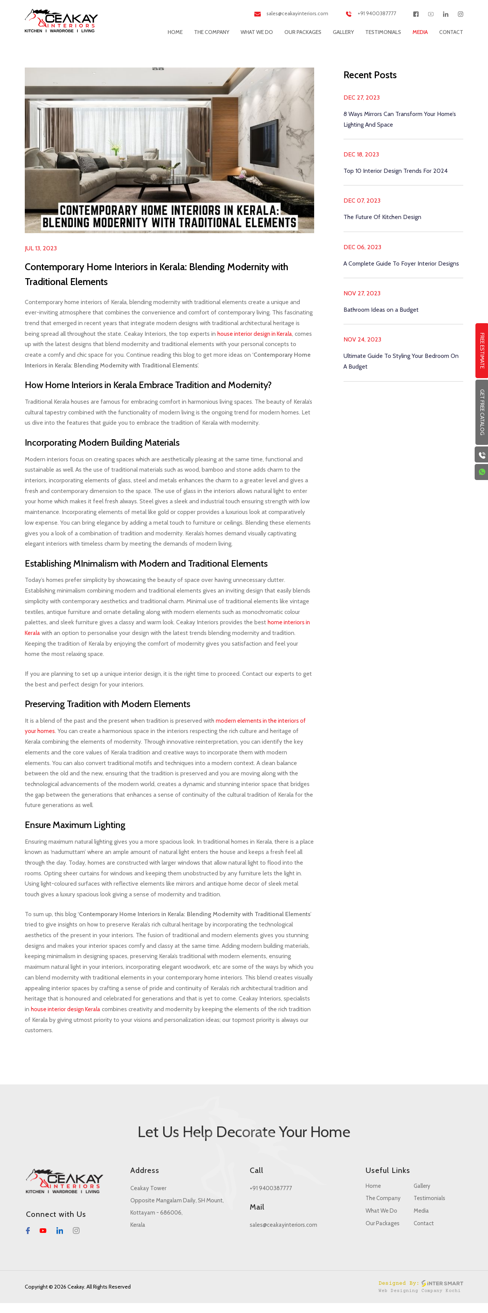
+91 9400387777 (368, 13)
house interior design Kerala (119, 1018)
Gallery (343, 32)
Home (175, 32)
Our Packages (302, 32)
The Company (211, 32)
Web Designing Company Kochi (419, 1301)
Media (420, 32)
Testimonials (383, 32)
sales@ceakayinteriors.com (282, 13)
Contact (451, 32)
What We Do (257, 32)
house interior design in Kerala (257, 334)
